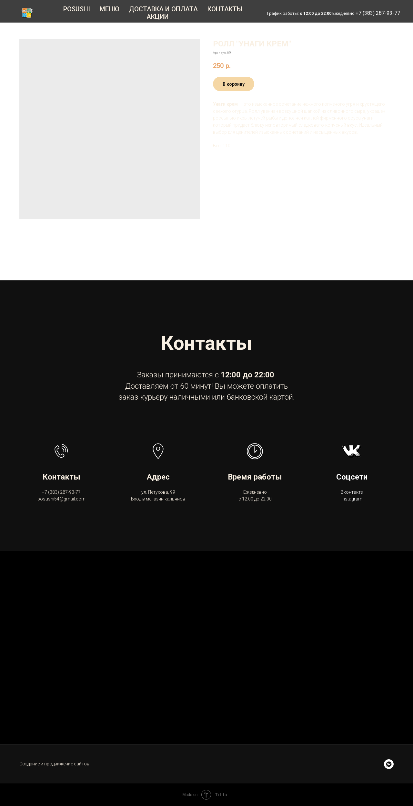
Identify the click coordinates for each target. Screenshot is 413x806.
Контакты (224, 9)
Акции (157, 17)
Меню (109, 9)
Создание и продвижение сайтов (54, 763)
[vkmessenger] (389, 764)
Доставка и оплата (163, 9)
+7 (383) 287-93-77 (378, 13)
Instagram (351, 498)
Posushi (76, 9)
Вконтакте (352, 492)
